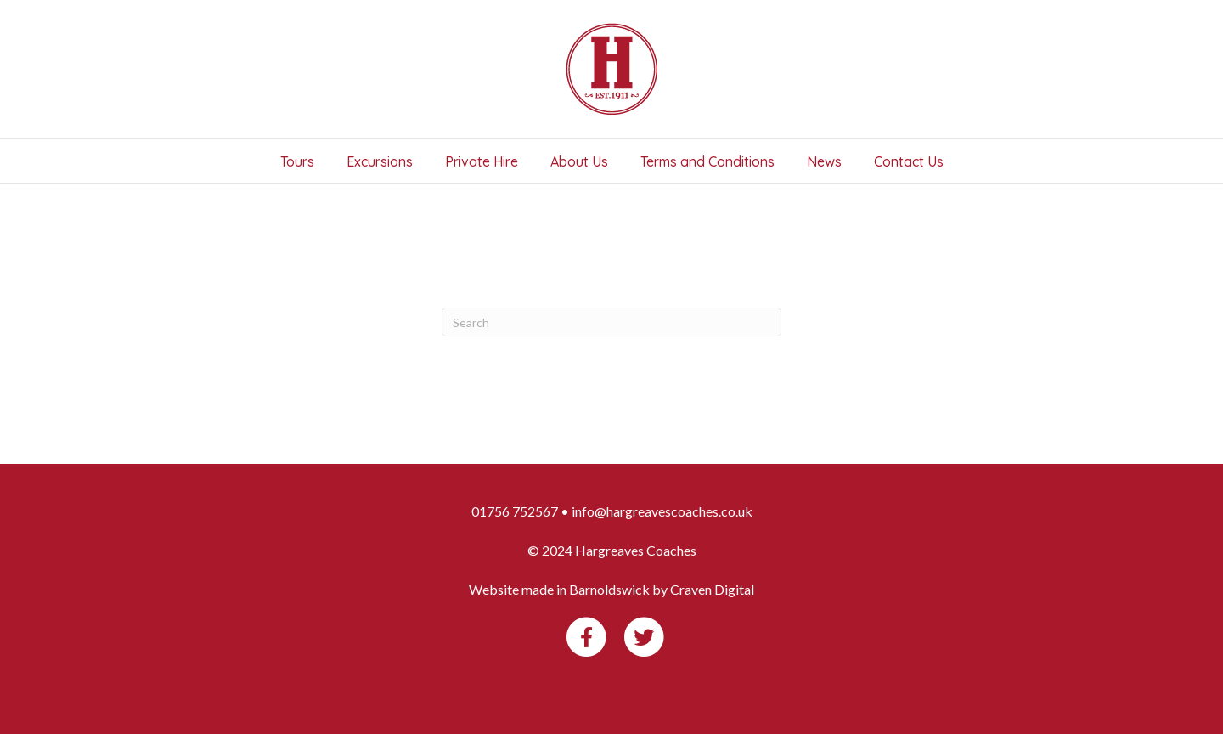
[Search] (611, 322)
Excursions (380, 161)
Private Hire (481, 161)
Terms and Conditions (707, 161)
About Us (579, 161)
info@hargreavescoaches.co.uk (662, 511)
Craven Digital (712, 589)
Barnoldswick (609, 589)
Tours (297, 161)
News (824, 161)
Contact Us (909, 161)
